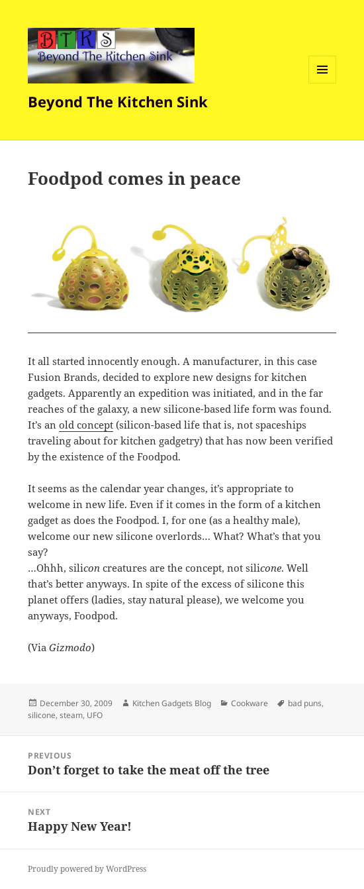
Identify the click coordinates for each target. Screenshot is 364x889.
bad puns (305, 703)
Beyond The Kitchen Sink (118, 101)
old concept (86, 424)
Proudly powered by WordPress (87, 868)
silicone (42, 715)
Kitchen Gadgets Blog (171, 703)
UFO (95, 715)
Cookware (249, 703)
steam (71, 715)
